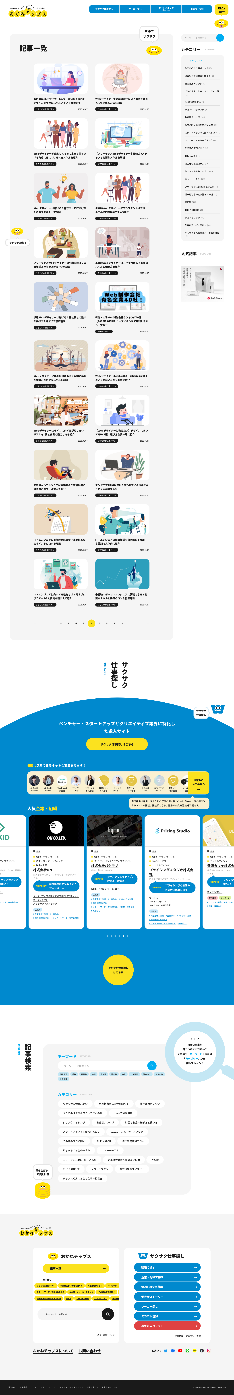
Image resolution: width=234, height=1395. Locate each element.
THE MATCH (104, 1141)
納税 (74, 1074)
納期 (93, 1074)
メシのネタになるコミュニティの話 (82, 1113)
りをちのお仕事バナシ (75, 1103)
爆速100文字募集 (152, 1287)
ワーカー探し (135, 8)
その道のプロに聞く (74, 1141)
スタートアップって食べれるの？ (81, 1132)
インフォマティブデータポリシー (68, 1387)
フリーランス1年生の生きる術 (79, 1160)
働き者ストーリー (152, 1297)
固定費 (103, 1074)
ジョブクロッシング (74, 1122)
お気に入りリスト (152, 1326)
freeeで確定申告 (123, 1113)
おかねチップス (36, 1231)
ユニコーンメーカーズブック (127, 1132)
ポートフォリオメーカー (166, 9)
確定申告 (159, 1074)
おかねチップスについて (53, 1350)
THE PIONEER (71, 1169)
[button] (183, 782)
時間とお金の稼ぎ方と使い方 (141, 1122)
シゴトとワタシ (99, 1169)
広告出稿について (106, 1335)
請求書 (114, 1074)
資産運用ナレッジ (150, 1103)
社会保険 (63, 1079)
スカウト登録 (197, 8)
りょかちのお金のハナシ (76, 1150)
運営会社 (12, 1387)
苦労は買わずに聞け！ (132, 1169)
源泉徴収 (147, 1074)
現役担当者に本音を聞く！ (114, 1103)
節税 (124, 1074)
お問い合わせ (90, 1350)
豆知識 (155, 1160)
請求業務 (63, 1074)
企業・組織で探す (152, 1277)
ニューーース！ (110, 1150)
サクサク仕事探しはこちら (117, 744)
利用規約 (23, 1387)
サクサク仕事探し (104, 8)
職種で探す (148, 1267)
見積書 (84, 1074)
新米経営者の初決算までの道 (124, 1160)
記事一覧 (55, 1268)
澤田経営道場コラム (133, 1141)
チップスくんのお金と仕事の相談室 (82, 1178)
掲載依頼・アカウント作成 (188, 1335)
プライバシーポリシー (41, 1387)
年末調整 (134, 1074)
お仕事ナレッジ (105, 1122)
